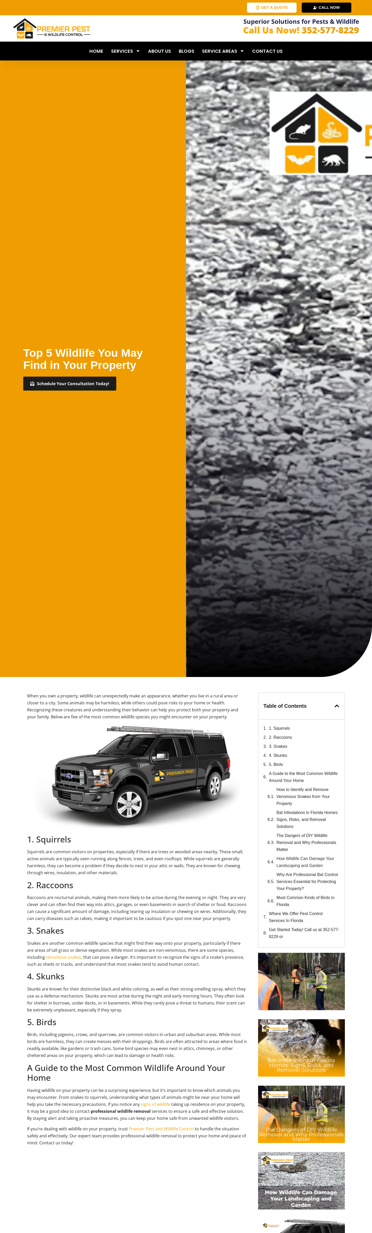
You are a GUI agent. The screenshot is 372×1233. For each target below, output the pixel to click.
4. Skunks (278, 755)
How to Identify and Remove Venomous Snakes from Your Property (303, 796)
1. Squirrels (279, 728)
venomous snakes (63, 957)
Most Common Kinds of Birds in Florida (305, 901)
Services (125, 51)
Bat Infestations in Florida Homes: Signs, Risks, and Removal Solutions (307, 819)
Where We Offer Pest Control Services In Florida (295, 917)
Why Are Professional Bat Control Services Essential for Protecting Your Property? (307, 881)
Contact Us (267, 51)
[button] (336, 706)
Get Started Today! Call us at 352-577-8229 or (304, 933)
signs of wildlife (155, 1104)
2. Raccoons (280, 737)
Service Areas (223, 51)
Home (96, 51)
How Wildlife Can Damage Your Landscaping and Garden (305, 862)
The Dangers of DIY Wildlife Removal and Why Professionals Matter (306, 842)
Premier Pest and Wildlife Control (161, 1129)
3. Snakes (278, 746)
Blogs (186, 51)
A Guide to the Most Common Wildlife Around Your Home (303, 777)
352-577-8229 (330, 30)
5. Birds (276, 764)
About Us (159, 51)
